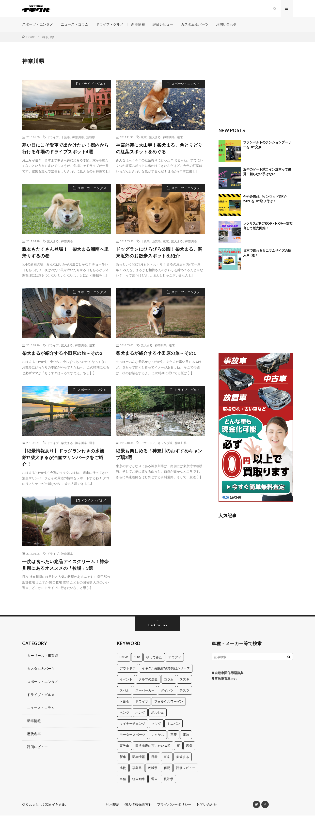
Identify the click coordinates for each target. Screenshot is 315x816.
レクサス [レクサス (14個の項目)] (157, 735)
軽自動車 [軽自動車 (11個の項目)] (138, 779)
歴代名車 (34, 733)
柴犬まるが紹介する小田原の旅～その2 (62, 353)
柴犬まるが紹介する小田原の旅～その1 (156, 353)
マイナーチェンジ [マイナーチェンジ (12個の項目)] (132, 724)
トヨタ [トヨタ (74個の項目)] (124, 702)
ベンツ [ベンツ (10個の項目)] (124, 713)
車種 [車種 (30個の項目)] (123, 779)
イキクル (58, 805)
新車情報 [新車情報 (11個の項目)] (138, 757)
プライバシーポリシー (174, 805)
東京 (144, 137)
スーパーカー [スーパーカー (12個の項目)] (145, 691)
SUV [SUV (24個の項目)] (137, 658)
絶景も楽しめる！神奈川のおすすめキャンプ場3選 (159, 454)
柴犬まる (155, 137)
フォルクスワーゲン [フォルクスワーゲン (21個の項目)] (168, 702)
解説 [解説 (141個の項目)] (167, 768)
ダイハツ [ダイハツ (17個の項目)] (167, 691)
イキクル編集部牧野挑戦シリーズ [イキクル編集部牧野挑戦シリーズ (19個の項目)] (166, 669)
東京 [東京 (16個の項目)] (167, 757)
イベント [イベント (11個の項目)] (126, 680)
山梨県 (156, 241)
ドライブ (53, 137)
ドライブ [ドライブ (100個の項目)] (141, 702)
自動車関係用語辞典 (227, 673)
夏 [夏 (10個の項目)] (178, 746)
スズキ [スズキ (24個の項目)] (184, 680)
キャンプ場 (165, 443)
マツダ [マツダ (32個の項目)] (156, 724)
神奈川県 (78, 137)
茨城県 (90, 137)
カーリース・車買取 (42, 656)
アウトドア (148, 443)
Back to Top (157, 625)
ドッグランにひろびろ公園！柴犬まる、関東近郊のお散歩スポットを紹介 (159, 253)
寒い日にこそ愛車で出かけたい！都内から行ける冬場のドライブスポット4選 (65, 148)
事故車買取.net (224, 679)
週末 (180, 137)
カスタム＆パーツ (194, 24)
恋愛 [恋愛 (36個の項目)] (189, 746)
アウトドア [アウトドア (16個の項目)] (128, 669)
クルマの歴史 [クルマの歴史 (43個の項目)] (148, 680)
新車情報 (138, 24)
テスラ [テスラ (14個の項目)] (184, 691)
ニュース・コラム (74, 24)
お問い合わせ (226, 24)
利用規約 (113, 805)
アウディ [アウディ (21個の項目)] (174, 658)
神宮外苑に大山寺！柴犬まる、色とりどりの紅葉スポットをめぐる (159, 148)
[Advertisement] (256, 88)
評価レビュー (163, 24)
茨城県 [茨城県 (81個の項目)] (153, 768)
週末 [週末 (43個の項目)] (154, 779)
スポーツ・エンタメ (37, 24)
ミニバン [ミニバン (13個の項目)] (173, 724)
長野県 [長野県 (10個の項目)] (168, 779)
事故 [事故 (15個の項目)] (186, 735)
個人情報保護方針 (138, 805)
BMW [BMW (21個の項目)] (124, 658)
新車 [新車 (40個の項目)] (123, 757)
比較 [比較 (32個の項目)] (123, 768)
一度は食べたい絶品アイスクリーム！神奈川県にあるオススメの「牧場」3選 (65, 565)
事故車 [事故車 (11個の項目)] (124, 746)
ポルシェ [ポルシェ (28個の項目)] (157, 713)
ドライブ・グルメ (110, 24)
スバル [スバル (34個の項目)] (124, 691)
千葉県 (65, 137)
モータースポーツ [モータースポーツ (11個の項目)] (132, 735)
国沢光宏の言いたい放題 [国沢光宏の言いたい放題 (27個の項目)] (153, 746)
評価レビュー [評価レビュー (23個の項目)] (185, 768)
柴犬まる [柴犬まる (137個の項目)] (182, 757)
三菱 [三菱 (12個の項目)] (173, 735)
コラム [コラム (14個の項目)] (168, 680)
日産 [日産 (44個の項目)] (154, 757)
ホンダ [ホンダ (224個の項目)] (140, 713)
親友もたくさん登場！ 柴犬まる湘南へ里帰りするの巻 (65, 253)
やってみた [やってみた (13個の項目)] (154, 658)
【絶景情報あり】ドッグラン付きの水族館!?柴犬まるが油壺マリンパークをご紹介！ (63, 457)
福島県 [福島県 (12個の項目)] (137, 768)
